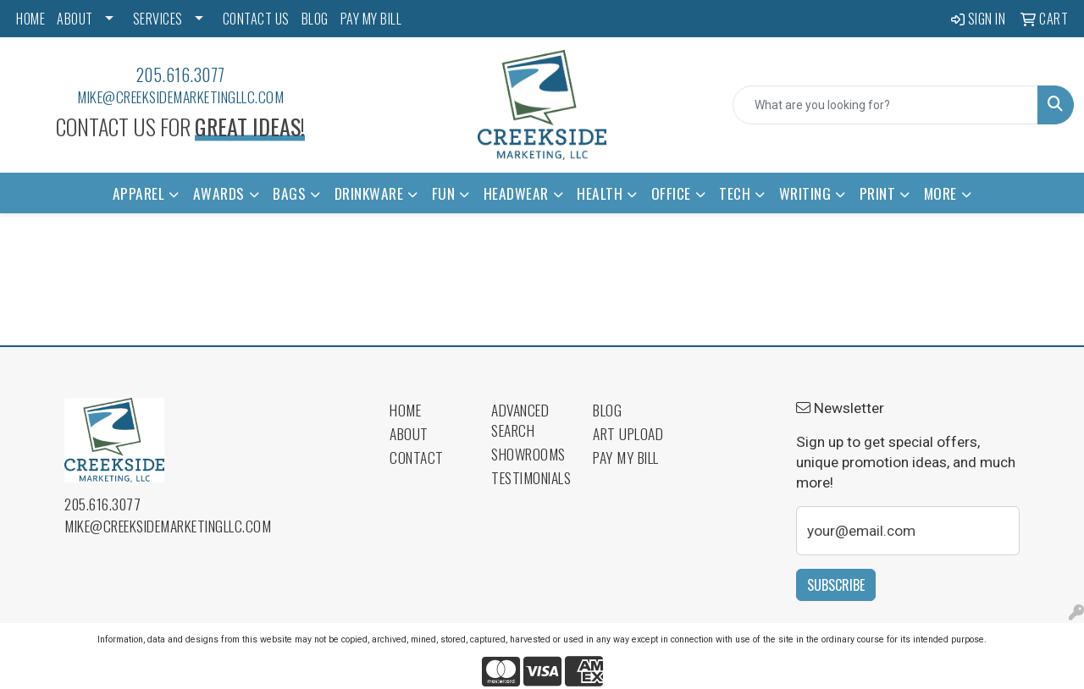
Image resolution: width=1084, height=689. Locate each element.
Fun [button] (444, 193)
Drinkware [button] (369, 193)
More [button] (940, 193)
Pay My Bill (626, 457)
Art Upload (628, 433)
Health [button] (599, 193)
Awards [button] (219, 193)
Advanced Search (520, 420)
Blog (607, 410)
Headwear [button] (516, 193)
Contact (417, 457)
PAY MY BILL (371, 18)
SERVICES (158, 18)
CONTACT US (256, 18)
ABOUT (75, 18)
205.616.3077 (180, 74)
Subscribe (836, 585)
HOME (30, 18)
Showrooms (528, 454)
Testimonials (531, 477)
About (409, 433)
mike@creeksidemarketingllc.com (180, 96)
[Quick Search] (885, 104)
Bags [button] (289, 193)
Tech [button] (734, 193)
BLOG (315, 18)
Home (405, 410)
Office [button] (671, 193)
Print (878, 193)
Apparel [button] (139, 193)
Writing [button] (805, 193)
